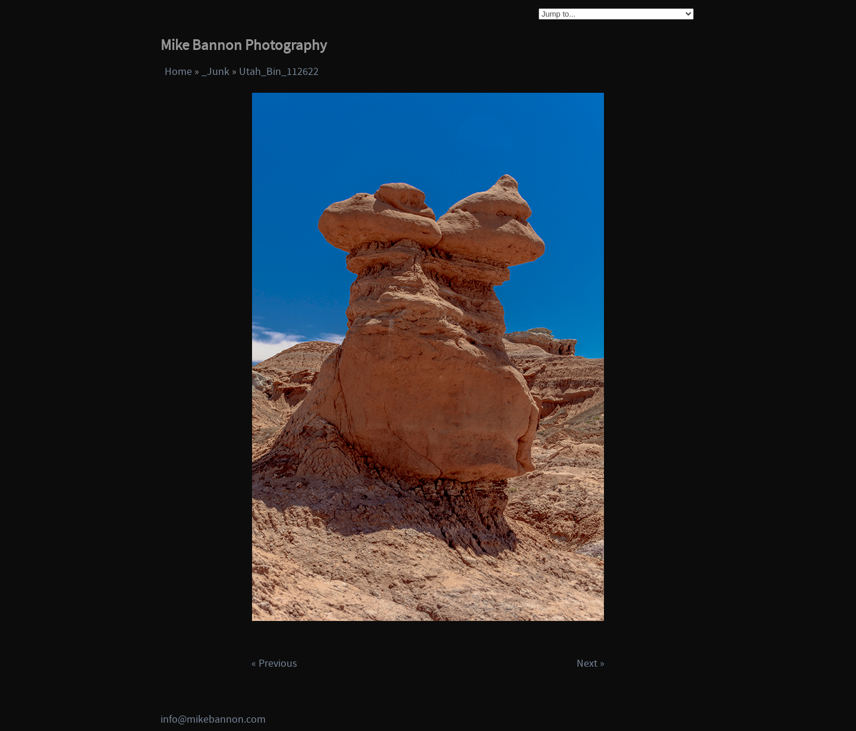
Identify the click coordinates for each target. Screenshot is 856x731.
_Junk (215, 72)
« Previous (274, 663)
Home (178, 72)
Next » (591, 663)
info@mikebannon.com (213, 719)
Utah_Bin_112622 (279, 72)
